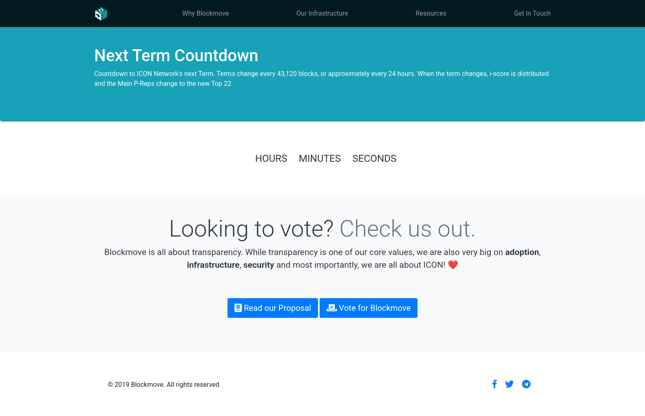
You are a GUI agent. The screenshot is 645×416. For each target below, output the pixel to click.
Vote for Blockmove (369, 308)
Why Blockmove (205, 13)
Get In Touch (532, 13)
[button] (494, 384)
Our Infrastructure (322, 13)
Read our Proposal (272, 308)
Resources (431, 13)
